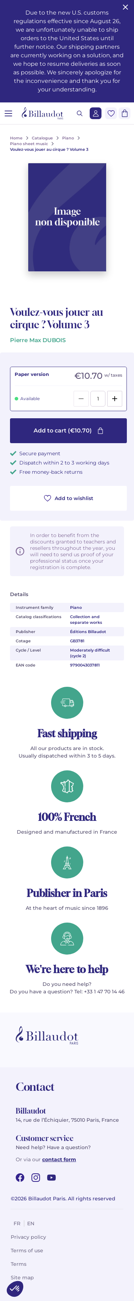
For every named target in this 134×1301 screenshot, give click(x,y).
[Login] (95, 113)
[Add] (114, 399)
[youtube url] (51, 1177)
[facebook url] (20, 1177)
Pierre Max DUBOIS (38, 340)
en (30, 1223)
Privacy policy (28, 1237)
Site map (22, 1277)
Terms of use (27, 1250)
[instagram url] (35, 1177)
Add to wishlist (68, 498)
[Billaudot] (42, 113)
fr (17, 1223)
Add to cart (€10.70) (69, 430)
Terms (18, 1264)
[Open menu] (8, 113)
